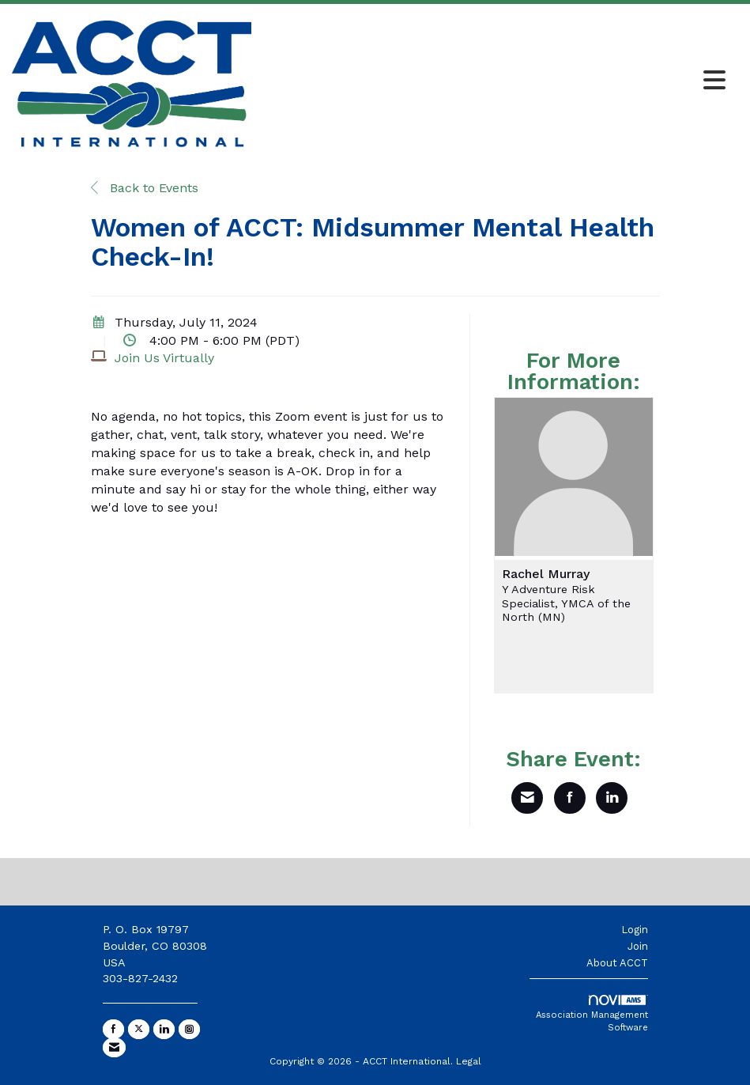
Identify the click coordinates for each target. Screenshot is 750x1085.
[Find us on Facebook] (113, 1029)
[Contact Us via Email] (114, 1047)
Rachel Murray (546, 574)
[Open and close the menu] (492, 81)
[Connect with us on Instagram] (189, 1029)
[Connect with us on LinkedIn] (164, 1029)
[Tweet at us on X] (138, 1029)
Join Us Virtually (164, 357)
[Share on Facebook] (570, 798)
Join (638, 946)
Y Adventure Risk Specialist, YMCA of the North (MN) (566, 603)
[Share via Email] (527, 798)
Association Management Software (592, 1014)
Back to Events (144, 187)
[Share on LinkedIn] (612, 798)
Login (634, 930)
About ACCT (617, 963)
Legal (468, 1061)
